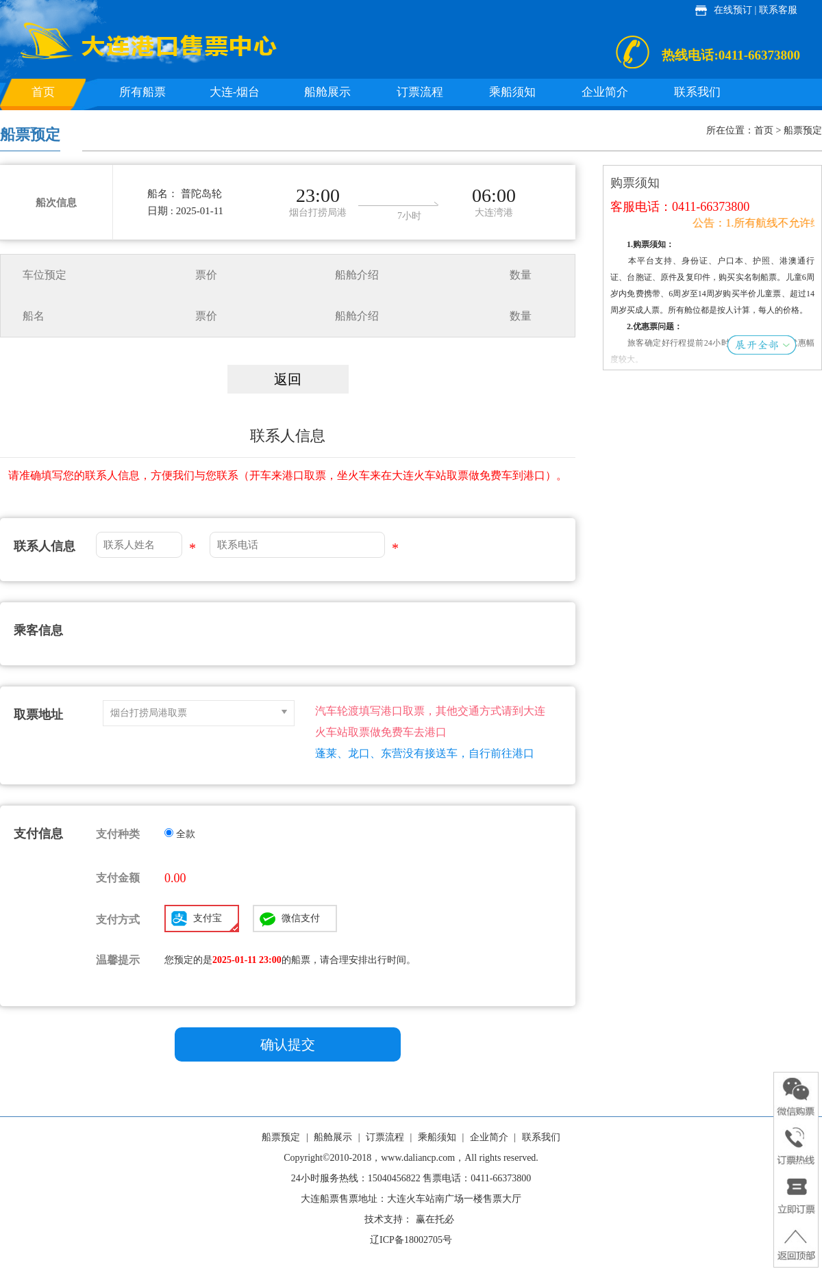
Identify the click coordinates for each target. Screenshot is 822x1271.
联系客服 (778, 10)
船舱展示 (327, 92)
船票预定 (281, 1137)
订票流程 (420, 92)
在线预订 (733, 10)
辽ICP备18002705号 (411, 1240)
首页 (43, 92)
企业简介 (605, 92)
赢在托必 (435, 1219)
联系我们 (697, 92)
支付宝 (215, 922)
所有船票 (142, 92)
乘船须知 (512, 92)
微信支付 (301, 918)
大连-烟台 (235, 92)
